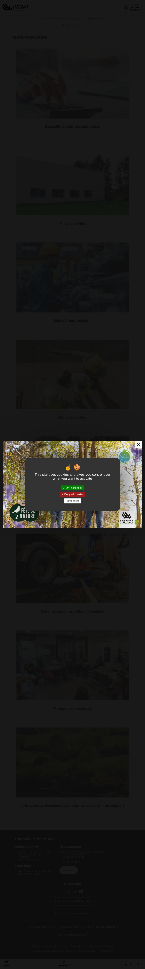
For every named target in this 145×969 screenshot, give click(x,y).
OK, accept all (72, 487)
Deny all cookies (72, 494)
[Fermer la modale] (138, 444)
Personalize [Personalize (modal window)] (72, 500)
